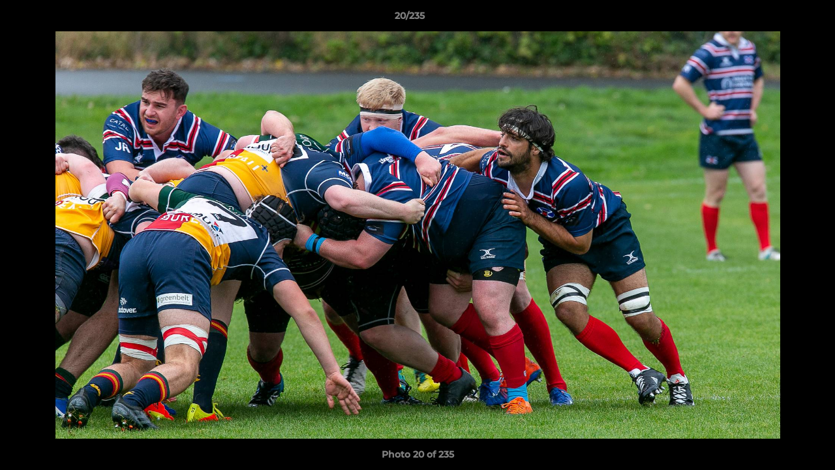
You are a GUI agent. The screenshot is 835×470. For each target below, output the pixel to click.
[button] (780, 19)
